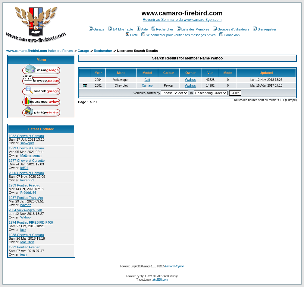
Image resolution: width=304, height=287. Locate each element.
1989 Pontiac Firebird (24, 185)
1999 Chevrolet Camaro (26, 148)
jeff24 (24, 168)
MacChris (27, 242)
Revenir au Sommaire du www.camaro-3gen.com (182, 20)
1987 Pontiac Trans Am (26, 197)
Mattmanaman (31, 155)
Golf (147, 79)
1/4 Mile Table (120, 29)
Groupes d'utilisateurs (231, 29)
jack (23, 229)
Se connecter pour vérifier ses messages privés (178, 35)
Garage (97, 29)
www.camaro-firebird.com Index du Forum (39, 51)
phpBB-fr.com (160, 279)
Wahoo (25, 217)
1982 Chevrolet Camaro (26, 136)
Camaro (147, 85)
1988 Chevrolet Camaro (26, 235)
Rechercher (162, 29)
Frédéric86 (28, 192)
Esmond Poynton (174, 266)
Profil (132, 35)
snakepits (27, 143)
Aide (142, 29)
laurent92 (27, 180)
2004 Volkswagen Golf (25, 210)
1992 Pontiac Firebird (24, 247)
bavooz (25, 205)
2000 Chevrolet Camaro (26, 173)
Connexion (229, 35)
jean (23, 254)
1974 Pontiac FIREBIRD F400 (31, 222)
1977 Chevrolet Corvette (27, 160)
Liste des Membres (193, 29)
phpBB (143, 276)
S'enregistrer (264, 29)
